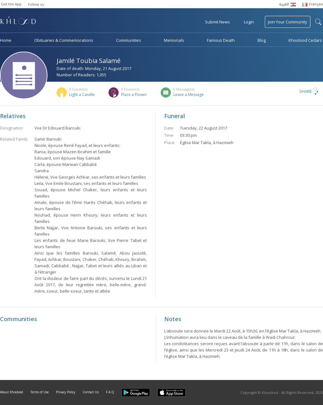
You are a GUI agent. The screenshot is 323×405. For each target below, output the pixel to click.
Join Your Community (287, 22)
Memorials (174, 40)
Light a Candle (82, 94)
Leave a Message (188, 94)
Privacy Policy (65, 392)
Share (305, 91)
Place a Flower (134, 94)
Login (249, 22)
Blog (262, 40)
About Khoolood (11, 392)
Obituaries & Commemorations (63, 40)
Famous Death (221, 40)
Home (5, 40)
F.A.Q (110, 392)
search (318, 22)
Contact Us (91, 392)
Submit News (217, 22)
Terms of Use (39, 392)
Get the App (11, 4)
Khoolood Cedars (305, 40)
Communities (128, 40)
